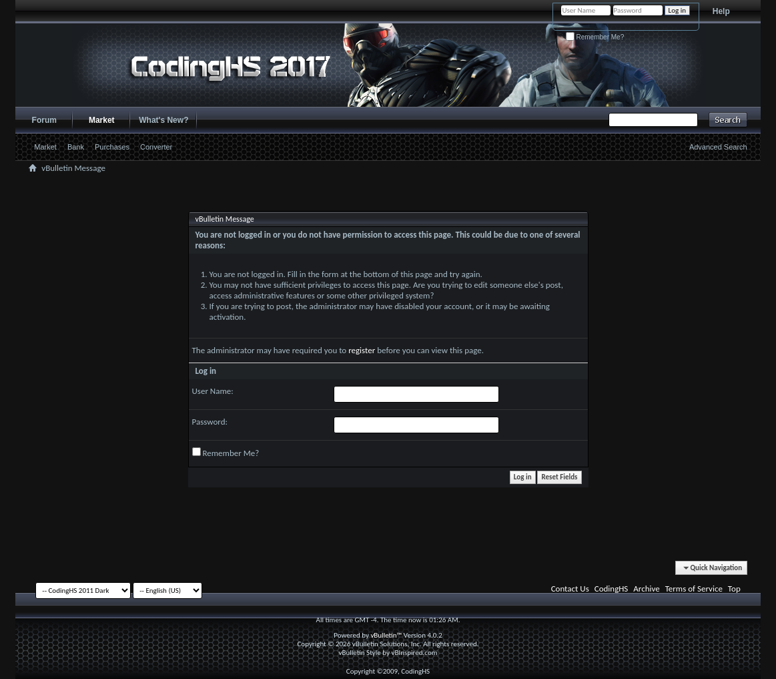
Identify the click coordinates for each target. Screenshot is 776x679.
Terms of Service (694, 589)
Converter (156, 147)
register (361, 350)
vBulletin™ (386, 635)
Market (102, 120)
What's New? (163, 120)
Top (734, 589)
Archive (646, 589)
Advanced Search (718, 147)
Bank (75, 147)
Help (721, 11)
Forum (44, 120)
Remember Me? (595, 37)
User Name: (213, 391)
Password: (210, 422)
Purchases (112, 147)
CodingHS (612, 589)
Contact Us (570, 589)
